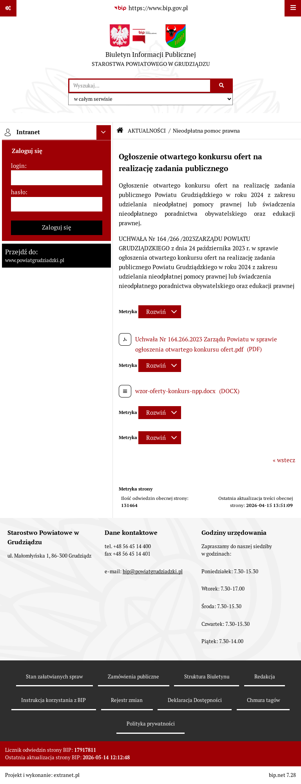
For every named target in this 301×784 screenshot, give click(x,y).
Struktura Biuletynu (206, 676)
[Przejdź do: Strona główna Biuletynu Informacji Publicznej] (119, 130)
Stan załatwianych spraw (54, 676)
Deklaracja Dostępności (195, 700)
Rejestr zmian (127, 700)
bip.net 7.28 (282, 775)
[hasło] (56, 204)
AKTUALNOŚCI (147, 130)
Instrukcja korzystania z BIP (53, 700)
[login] (56, 177)
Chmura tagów (263, 700)
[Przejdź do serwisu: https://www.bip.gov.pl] (150, 8)
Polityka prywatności (151, 723)
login (18, 166)
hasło (18, 192)
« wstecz (284, 460)
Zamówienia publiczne (133, 676)
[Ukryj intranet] (103, 132)
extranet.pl (67, 775)
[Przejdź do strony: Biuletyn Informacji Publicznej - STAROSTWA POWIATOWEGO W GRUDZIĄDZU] (151, 47)
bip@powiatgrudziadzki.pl (153, 571)
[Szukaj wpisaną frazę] (222, 85)
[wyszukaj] (139, 85)
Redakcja (264, 676)
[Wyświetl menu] (293, 8)
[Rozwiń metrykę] (159, 311)
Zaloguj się (56, 227)
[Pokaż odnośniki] (8, 8)
